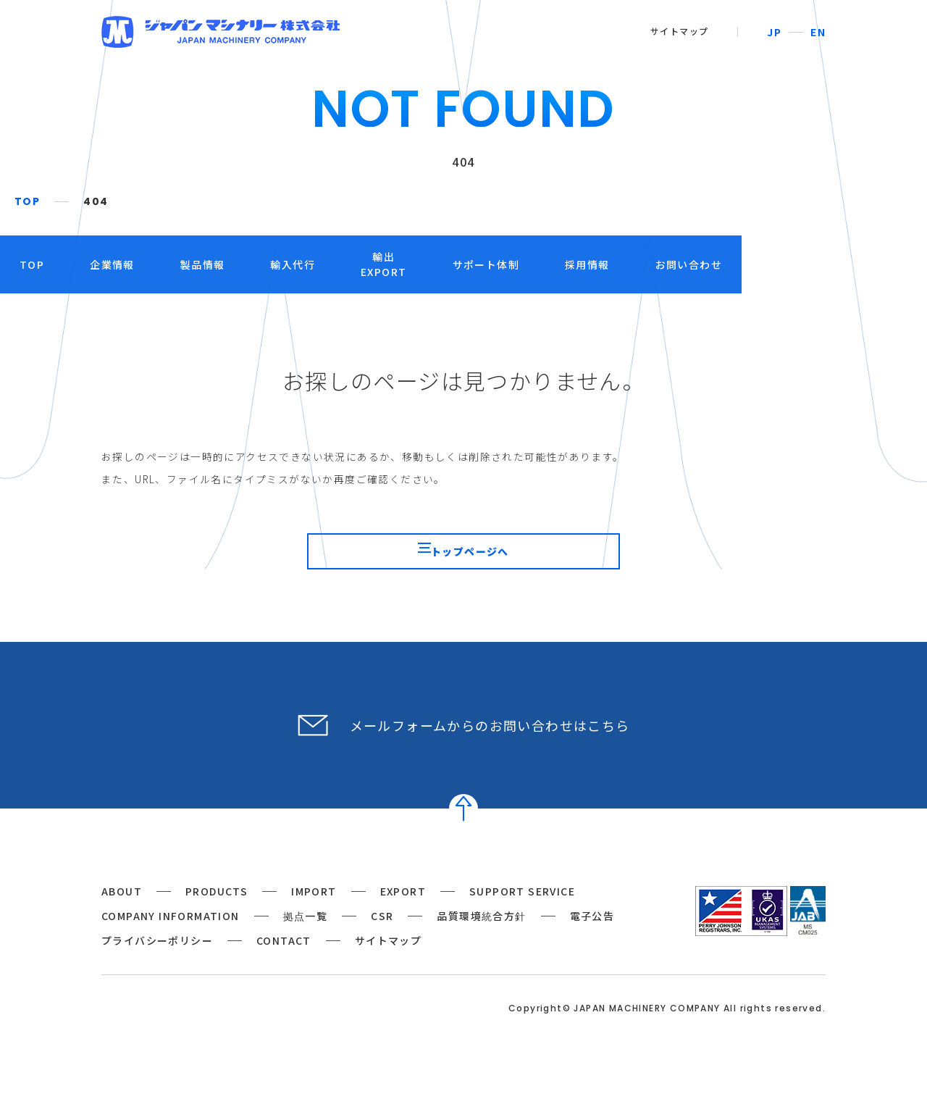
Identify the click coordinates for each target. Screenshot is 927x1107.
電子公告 (592, 937)
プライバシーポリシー (157, 962)
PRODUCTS (216, 913)
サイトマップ (679, 31)
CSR (382, 937)
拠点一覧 (305, 937)
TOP (27, 201)
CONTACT (283, 962)
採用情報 (680, 264)
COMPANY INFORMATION (170, 937)
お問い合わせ (781, 264)
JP (774, 32)
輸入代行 (385, 264)
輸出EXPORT (476, 264)
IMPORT (313, 913)
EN (818, 32)
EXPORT (403, 913)
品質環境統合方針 (481, 937)
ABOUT (121, 913)
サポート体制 (578, 264)
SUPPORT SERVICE (522, 913)
